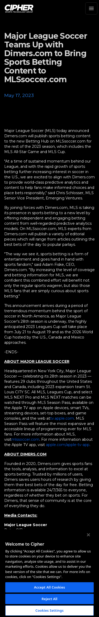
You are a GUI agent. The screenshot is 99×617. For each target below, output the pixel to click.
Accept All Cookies (49, 587)
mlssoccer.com (25, 439)
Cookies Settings (49, 610)
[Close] (88, 534)
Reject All (50, 598)
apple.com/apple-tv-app (67, 444)
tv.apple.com (62, 418)
